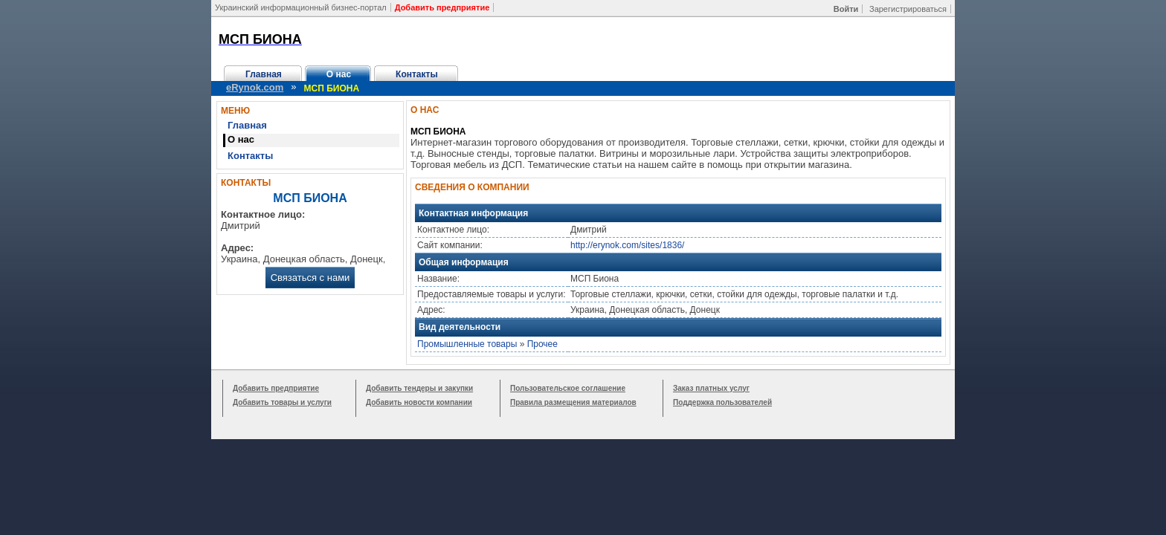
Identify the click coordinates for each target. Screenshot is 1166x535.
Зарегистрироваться (908, 8)
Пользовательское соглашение (567, 388)
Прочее (542, 344)
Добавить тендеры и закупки (419, 388)
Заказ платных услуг (711, 388)
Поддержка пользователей (722, 402)
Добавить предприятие (276, 388)
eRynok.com (254, 87)
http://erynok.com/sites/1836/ (627, 245)
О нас (338, 74)
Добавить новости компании (419, 402)
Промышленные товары (467, 344)
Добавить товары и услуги (282, 402)
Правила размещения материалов (573, 402)
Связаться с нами (310, 277)
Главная (263, 74)
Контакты (417, 74)
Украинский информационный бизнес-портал (301, 7)
